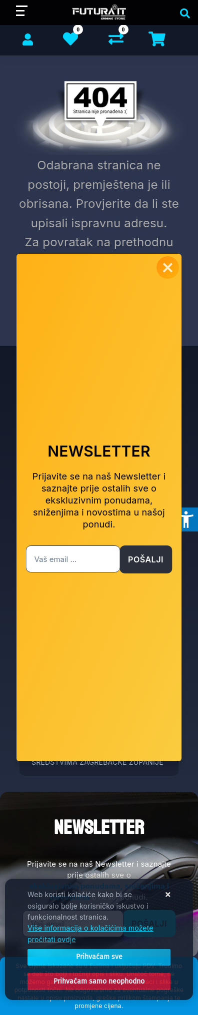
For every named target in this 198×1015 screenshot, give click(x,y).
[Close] (99, 957)
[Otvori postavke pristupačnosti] (186, 519)
